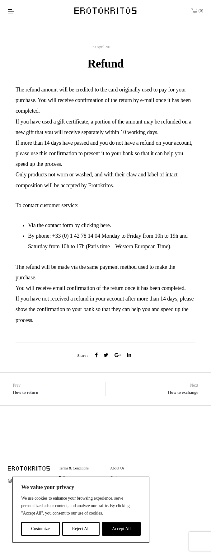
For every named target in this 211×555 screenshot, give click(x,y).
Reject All (81, 528)
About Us (117, 468)
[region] (80, 510)
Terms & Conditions (74, 468)
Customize (40, 528)
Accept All (121, 528)
